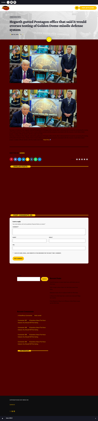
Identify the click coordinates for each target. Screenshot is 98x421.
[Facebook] (14, 2)
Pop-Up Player (88, 8)
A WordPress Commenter (25, 315)
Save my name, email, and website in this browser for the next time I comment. (38, 252)
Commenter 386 (22, 327)
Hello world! (37, 315)
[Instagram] (11, 2)
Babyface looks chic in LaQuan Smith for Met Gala (64, 292)
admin (22, 152)
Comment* (16, 226)
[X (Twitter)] (8, 2)
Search (19, 274)
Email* (51, 236)
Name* (14, 236)
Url (14, 244)
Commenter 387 (22, 320)
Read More (46, 139)
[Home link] (5, 8)
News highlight (15, 17)
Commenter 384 (22, 341)
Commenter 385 (22, 334)
